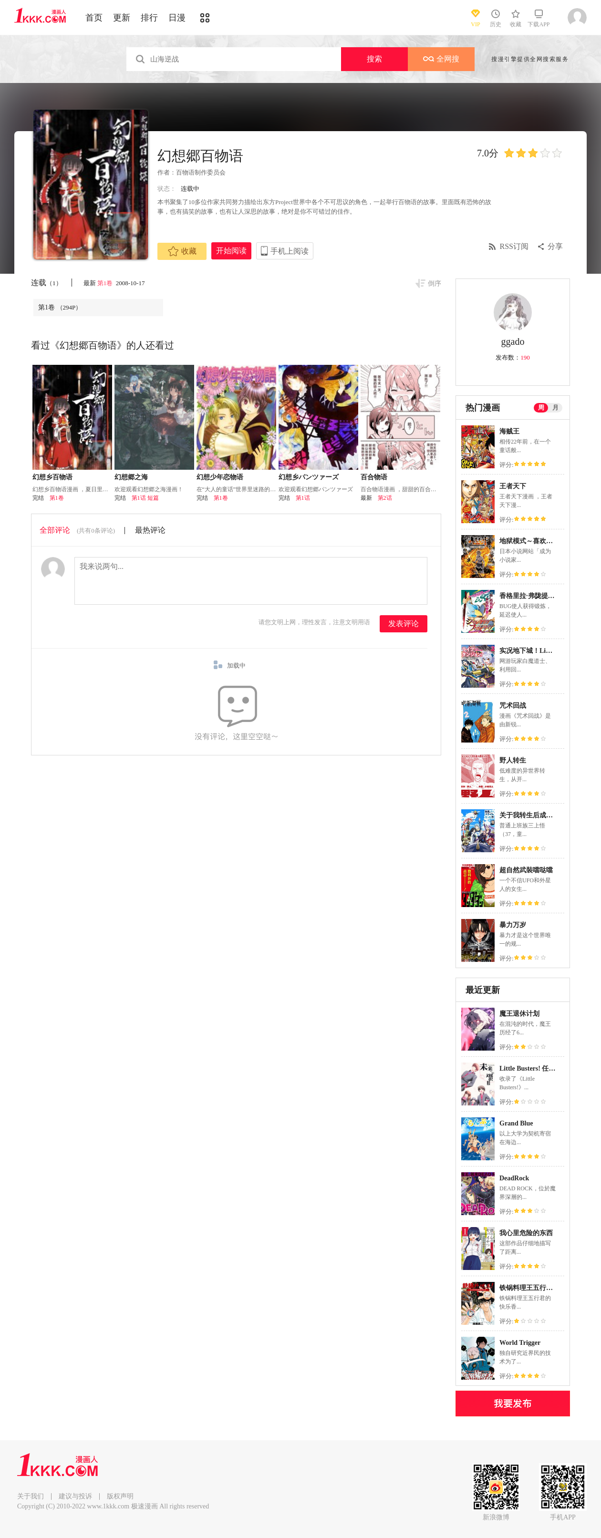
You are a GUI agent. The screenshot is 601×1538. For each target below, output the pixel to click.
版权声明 (120, 1496)
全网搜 (441, 59)
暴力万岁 (512, 925)
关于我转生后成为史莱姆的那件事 (549, 815)
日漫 (177, 17)
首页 (94, 17)
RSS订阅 (514, 246)
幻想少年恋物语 (220, 477)
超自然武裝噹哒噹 (526, 870)
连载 (46, 283)
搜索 (374, 59)
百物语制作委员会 (201, 172)
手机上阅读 (289, 251)
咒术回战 (512, 705)
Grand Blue (516, 1123)
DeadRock (514, 1178)
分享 (555, 246)
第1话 (303, 498)
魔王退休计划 (519, 1013)
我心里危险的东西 (526, 1233)
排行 (149, 17)
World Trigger (519, 1342)
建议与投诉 (75, 1496)
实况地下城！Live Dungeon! (540, 650)
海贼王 (509, 431)
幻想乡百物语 (52, 477)
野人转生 (512, 760)
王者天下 (512, 486)
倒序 (434, 283)
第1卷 (105, 283)
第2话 (385, 498)
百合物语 (374, 477)
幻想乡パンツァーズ (309, 477)
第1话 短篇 (145, 498)
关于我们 (30, 1496)
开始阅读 (231, 251)
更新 (121, 17)
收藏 (182, 251)
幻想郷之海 (131, 477)
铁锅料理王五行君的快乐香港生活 (549, 1287)
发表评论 (403, 623)
